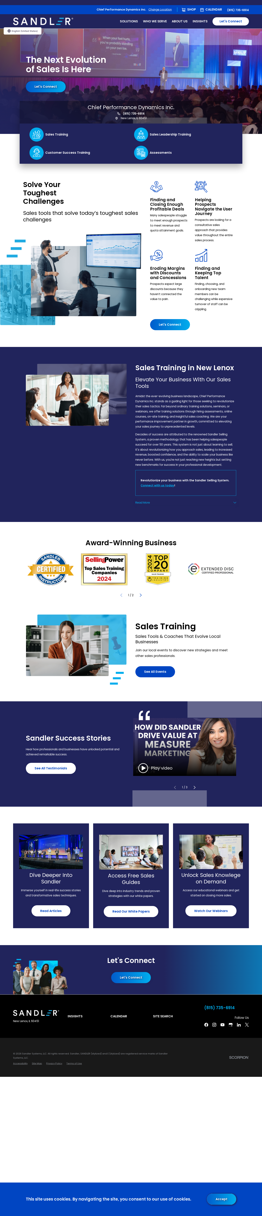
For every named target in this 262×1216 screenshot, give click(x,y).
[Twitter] (247, 1025)
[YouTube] (223, 1025)
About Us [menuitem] (180, 21)
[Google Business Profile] (231, 1025)
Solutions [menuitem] (129, 21)
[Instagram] (214, 1025)
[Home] (43, 21)
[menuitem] (20, 1063)
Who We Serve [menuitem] (155, 21)
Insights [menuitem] (200, 21)
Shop (191, 9)
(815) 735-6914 (238, 10)
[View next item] (140, 595)
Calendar (213, 9)
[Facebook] (206, 1025)
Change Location (160, 9)
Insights (75, 1016)
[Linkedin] (239, 1025)
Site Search (163, 1016)
